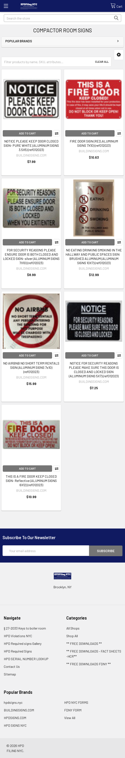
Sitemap (10, 674)
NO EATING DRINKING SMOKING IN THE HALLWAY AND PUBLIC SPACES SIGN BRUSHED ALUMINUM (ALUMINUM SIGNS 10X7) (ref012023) (93, 256)
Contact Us (12, 666)
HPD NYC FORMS (76, 702)
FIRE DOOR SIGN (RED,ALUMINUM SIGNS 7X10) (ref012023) (94, 143)
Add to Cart (27, 133)
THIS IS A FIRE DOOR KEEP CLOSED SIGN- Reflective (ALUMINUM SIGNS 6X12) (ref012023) (31, 480)
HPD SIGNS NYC (15, 725)
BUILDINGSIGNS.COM (19, 710)
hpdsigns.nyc (13, 702)
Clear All (102, 61)
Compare (56, 133)
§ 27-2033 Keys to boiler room (25, 628)
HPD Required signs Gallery (22, 643)
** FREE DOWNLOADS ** (84, 643)
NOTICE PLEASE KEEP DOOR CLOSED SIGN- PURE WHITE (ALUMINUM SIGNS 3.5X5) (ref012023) (31, 145)
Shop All (72, 636)
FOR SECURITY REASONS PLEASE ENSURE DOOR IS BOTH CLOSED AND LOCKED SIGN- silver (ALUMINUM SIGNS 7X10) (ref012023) (31, 256)
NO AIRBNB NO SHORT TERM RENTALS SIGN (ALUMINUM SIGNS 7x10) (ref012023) (31, 367)
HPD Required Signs (18, 651)
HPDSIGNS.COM (15, 717)
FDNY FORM (72, 710)
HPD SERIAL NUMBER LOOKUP (26, 659)
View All (69, 717)
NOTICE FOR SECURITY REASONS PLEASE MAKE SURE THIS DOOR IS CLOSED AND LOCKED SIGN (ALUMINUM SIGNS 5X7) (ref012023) (94, 369)
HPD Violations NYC (18, 636)
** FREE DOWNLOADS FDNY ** (88, 664)
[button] (119, 55)
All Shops (73, 628)
